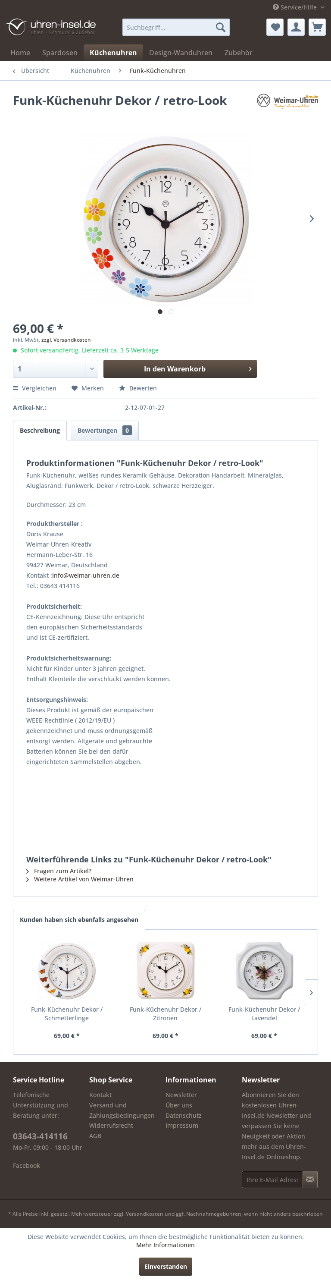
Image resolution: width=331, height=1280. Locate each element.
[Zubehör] (239, 52)
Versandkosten (144, 1213)
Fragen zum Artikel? (58, 871)
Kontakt (100, 1095)
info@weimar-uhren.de (85, 575)
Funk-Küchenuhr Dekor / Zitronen (165, 1013)
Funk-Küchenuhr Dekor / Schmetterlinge (67, 1013)
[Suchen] (221, 27)
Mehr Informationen (165, 1245)
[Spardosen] (60, 52)
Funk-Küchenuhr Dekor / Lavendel (264, 1013)
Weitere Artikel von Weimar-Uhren (80, 879)
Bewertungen (105, 430)
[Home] (20, 52)
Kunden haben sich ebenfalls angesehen (79, 919)
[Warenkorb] (317, 27)
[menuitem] (176, 27)
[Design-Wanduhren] (181, 52)
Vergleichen (34, 388)
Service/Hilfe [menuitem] (296, 7)
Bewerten (138, 388)
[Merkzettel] (275, 27)
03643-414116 (40, 1136)
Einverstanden (165, 1266)
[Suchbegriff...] (176, 27)
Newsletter (181, 1095)
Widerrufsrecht (111, 1125)
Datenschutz (184, 1115)
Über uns (179, 1105)
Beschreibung (40, 430)
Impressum (182, 1125)
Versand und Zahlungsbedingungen (122, 1110)
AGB (95, 1136)
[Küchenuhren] (113, 52)
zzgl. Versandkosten (66, 339)
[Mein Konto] (296, 27)
